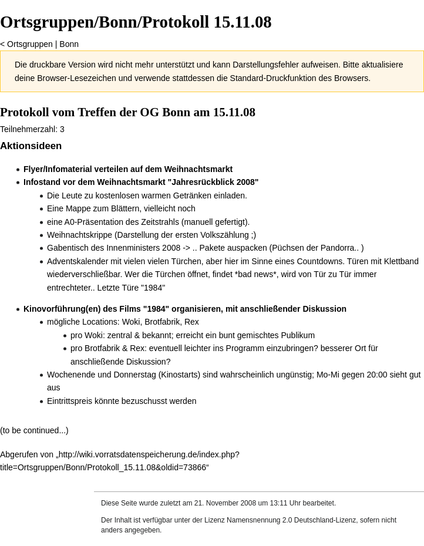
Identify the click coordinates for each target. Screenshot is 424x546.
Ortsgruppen (30, 44)
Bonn (69, 44)
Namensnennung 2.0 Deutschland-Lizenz (291, 520)
